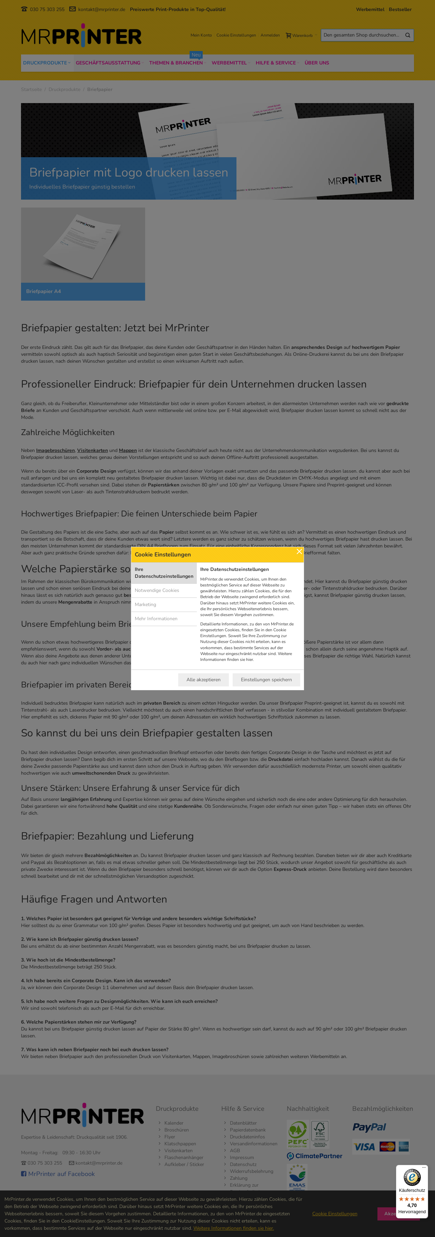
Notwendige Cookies (157, 590)
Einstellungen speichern (266, 679)
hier (249, 659)
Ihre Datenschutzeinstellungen (164, 573)
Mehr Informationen (156, 618)
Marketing (145, 604)
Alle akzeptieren (203, 679)
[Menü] (424, 1169)
